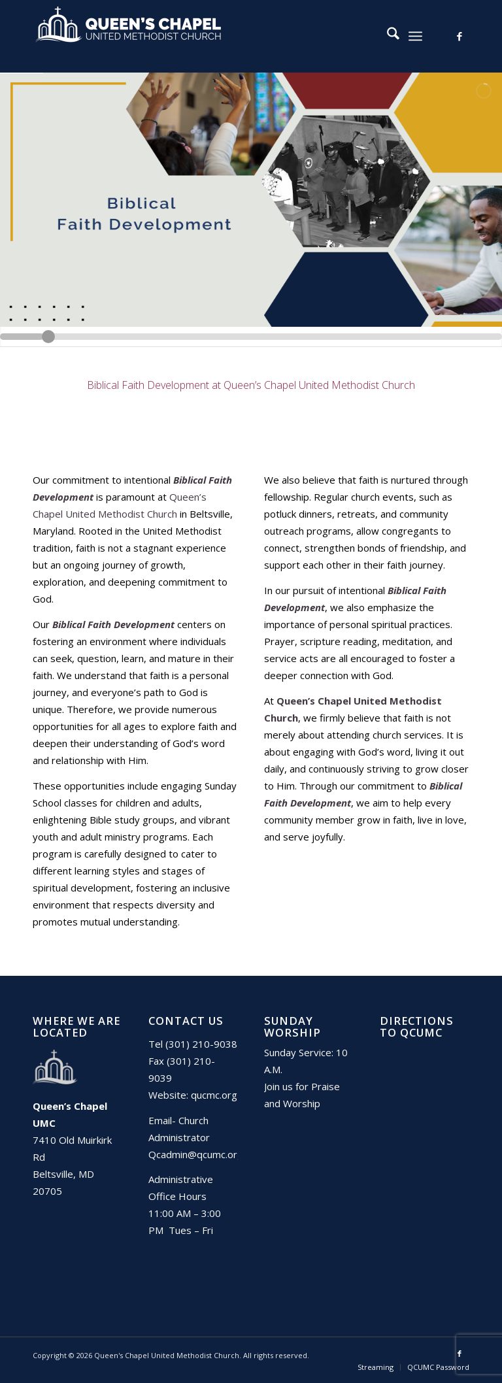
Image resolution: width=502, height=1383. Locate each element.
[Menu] (415, 36)
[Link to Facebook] (459, 36)
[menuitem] (386, 36)
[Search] (386, 36)
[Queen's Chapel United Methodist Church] (131, 36)
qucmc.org (214, 1094)
